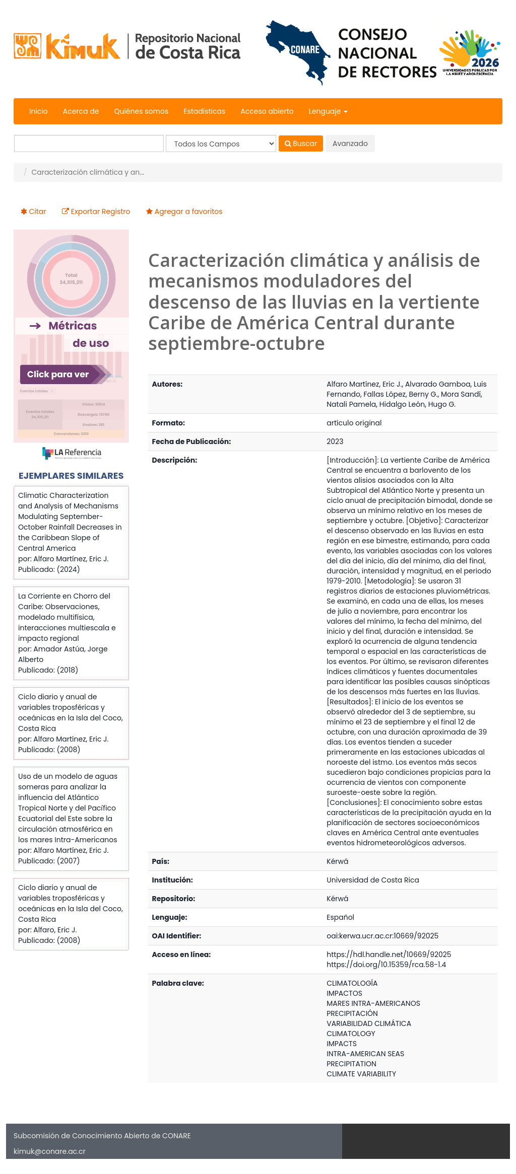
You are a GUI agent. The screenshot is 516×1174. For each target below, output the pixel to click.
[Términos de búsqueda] (89, 143)
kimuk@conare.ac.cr (50, 1151)
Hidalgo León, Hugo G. (417, 404)
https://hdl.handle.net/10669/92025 (389, 954)
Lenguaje (328, 111)
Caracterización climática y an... (87, 172)
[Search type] (221, 143)
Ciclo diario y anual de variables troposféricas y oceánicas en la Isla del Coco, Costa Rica (70, 712)
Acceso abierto (266, 111)
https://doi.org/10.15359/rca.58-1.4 (386, 965)
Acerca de (81, 111)
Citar (37, 211)
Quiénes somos (141, 111)
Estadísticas (204, 111)
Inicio (38, 111)
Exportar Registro (101, 211)
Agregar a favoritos (189, 211)
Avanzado (350, 143)
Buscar (301, 143)
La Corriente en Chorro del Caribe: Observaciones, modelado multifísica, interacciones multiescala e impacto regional (67, 617)
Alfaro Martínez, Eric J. (364, 384)
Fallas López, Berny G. (401, 394)
